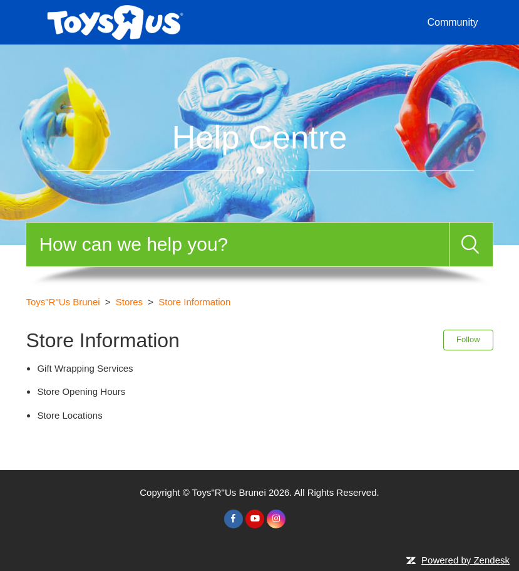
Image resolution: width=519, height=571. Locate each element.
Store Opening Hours (81, 391)
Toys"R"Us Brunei (63, 301)
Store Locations (69, 415)
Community (452, 22)
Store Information (194, 301)
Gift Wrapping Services (85, 368)
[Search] (237, 244)
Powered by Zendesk (465, 560)
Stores (129, 301)
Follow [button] (468, 339)
